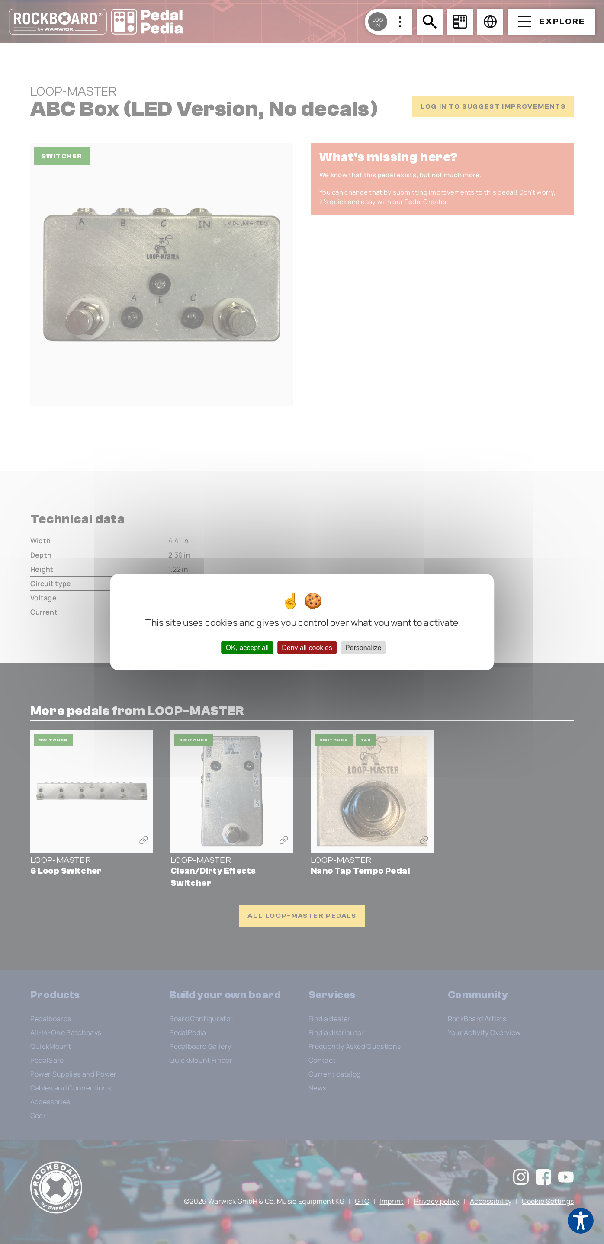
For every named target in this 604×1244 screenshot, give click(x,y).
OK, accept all (247, 647)
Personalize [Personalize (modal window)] (363, 647)
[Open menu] (551, 22)
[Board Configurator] (460, 22)
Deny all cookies (307, 647)
